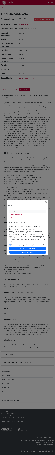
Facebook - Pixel (39, 245)
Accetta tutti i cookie (27, 252)
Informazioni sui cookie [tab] (17, 215)
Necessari (14, 245)
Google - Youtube (26, 245)
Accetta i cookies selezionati (27, 248)
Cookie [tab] (13, 211)
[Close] (46, 202)
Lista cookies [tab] (14, 218)
